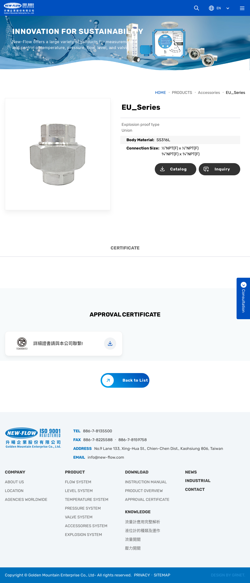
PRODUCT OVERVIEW (144, 490)
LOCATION (14, 490)
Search (196, 8)
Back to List (135, 380)
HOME (160, 92)
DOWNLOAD (136, 472)
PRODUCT (75, 472)
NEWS (191, 472)
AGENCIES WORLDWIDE (26, 499)
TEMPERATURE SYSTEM (86, 499)
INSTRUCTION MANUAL (146, 482)
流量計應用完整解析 (142, 522)
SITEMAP (162, 575)
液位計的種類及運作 (142, 530)
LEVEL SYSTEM (79, 490)
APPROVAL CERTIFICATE (147, 499)
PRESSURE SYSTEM (83, 508)
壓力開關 (133, 548)
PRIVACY (142, 575)
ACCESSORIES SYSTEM (86, 526)
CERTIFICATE (125, 248)
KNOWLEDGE (138, 511)
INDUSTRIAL (197, 480)
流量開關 (133, 539)
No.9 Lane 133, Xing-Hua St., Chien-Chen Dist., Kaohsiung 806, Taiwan (158, 448)
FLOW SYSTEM (78, 482)
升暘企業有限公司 (21, 8)
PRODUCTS (182, 92)
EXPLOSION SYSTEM (83, 534)
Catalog (178, 169)
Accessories (209, 92)
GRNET (238, 575)
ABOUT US (14, 482)
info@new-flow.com (106, 457)
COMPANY (15, 472)
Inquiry (222, 169)
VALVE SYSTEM (79, 517)
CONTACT (195, 489)
